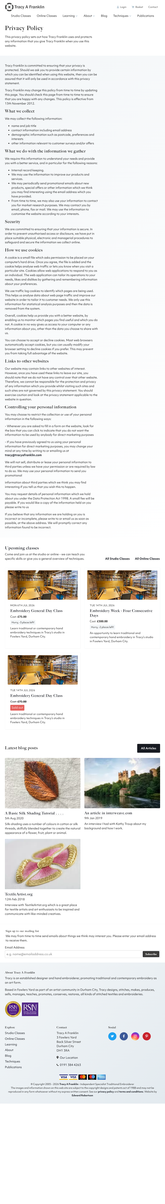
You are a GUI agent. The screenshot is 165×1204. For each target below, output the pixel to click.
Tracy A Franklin (68, 1084)
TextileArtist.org (19, 894)
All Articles (148, 748)
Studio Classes (21, 16)
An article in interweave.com (108, 813)
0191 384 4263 (70, 1065)
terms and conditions (131, 1091)
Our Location (69, 1058)
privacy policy (106, 1091)
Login (121, 7)
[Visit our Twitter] (112, 1036)
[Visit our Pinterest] (147, 1036)
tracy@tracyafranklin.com (23, 455)
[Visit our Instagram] (135, 1036)
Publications (145, 16)
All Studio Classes (117, 559)
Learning (70, 16)
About (89, 16)
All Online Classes (147, 559)
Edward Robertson (82, 1095)
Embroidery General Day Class (36, 611)
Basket (137, 7)
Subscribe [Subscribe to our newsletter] (151, 954)
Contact (153, 7)
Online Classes (47, 16)
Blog (104, 16)
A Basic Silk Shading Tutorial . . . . (34, 813)
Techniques (122, 16)
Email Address (15, 947)
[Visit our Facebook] (124, 1036)
